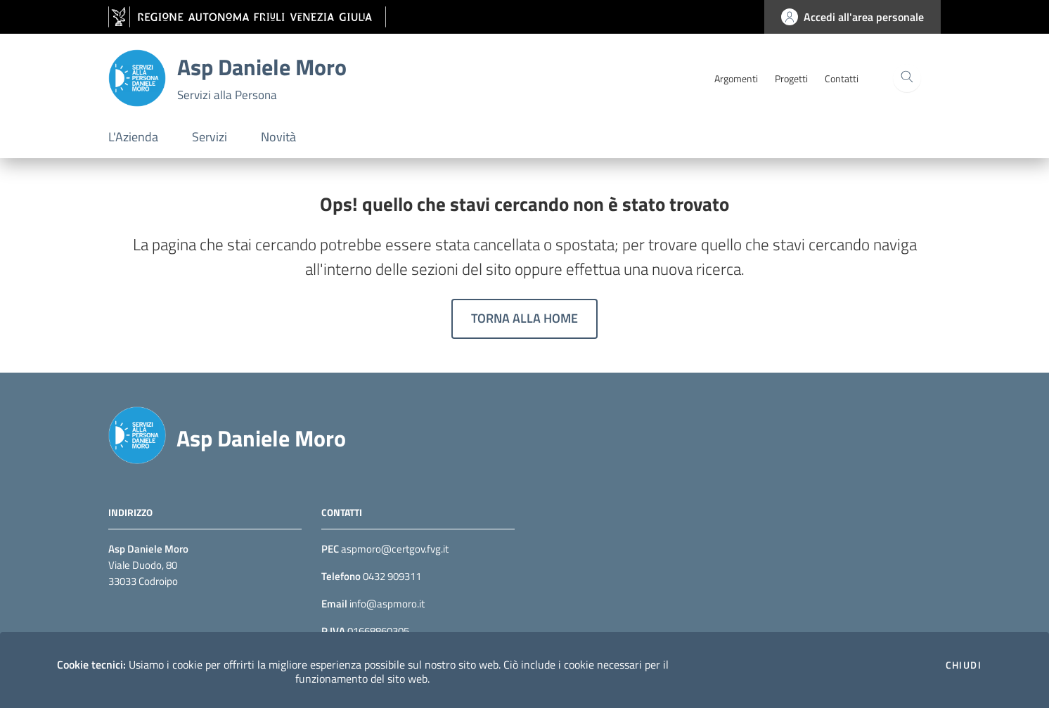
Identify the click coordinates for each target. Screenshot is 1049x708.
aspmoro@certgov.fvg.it (395, 549)
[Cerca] (907, 78)
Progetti (791, 78)
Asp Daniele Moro (261, 438)
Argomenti (736, 78)
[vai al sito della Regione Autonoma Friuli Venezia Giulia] (247, 17)
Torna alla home (524, 318)
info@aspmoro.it (386, 604)
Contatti (841, 78)
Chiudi (964, 665)
